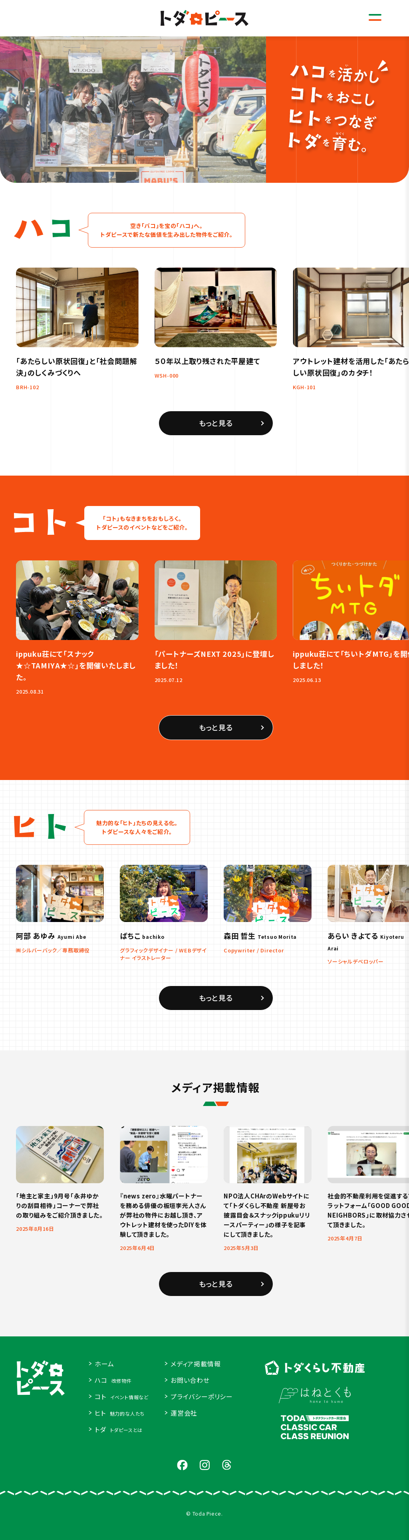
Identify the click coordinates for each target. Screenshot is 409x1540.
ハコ (113, 1380)
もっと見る (216, 431)
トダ (119, 1429)
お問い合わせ (190, 1380)
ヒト (120, 1413)
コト (122, 1396)
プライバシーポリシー (202, 1396)
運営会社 (184, 1413)
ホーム (104, 1363)
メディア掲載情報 (195, 1363)
